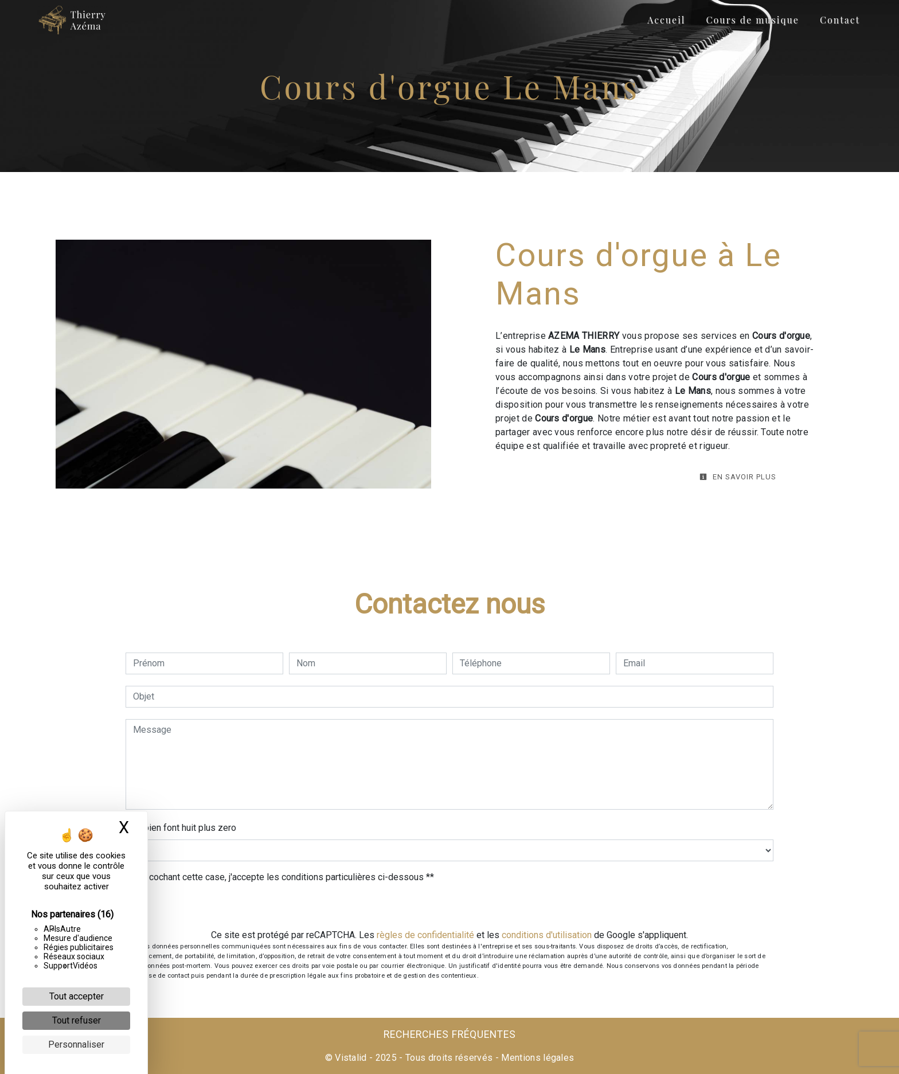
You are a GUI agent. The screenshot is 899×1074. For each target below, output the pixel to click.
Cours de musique (752, 20)
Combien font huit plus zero (181, 827)
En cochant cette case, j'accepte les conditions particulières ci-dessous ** (285, 877)
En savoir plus (737, 476)
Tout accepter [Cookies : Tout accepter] (76, 996)
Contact (840, 20)
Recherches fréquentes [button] (450, 1034)
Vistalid (351, 1057)
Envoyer (449, 907)
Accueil (666, 20)
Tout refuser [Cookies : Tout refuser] (76, 1020)
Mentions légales (536, 1057)
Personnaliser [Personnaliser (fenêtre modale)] (76, 1044)
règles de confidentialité (425, 935)
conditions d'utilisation (547, 935)
